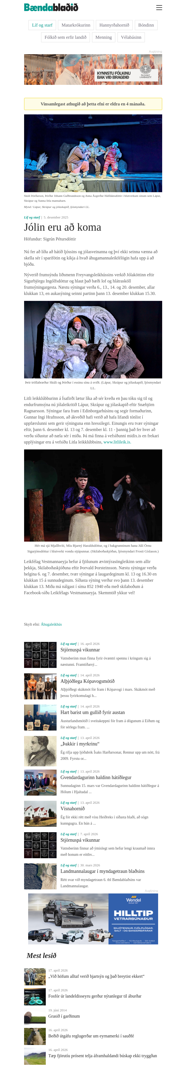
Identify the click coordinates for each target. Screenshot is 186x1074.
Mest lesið (42, 955)
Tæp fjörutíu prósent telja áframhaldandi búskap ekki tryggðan (102, 1055)
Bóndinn (146, 25)
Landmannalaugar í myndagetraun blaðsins (103, 871)
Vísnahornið (73, 808)
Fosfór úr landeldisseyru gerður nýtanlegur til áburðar (95, 996)
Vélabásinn (131, 37)
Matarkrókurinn (75, 25)
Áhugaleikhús (51, 624)
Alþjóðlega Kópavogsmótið (88, 681)
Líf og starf (42, 25)
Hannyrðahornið (114, 25)
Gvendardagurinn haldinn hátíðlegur (96, 777)
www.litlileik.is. (117, 442)
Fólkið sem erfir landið (65, 37)
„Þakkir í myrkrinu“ (80, 744)
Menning (104, 37)
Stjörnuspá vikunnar (80, 649)
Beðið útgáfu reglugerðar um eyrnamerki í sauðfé (91, 1036)
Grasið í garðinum (64, 1016)
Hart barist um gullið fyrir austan (93, 712)
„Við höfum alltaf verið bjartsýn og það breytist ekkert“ (96, 976)
